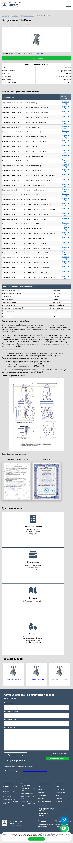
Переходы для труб (9, 799)
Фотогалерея (59, 790)
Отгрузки (58, 798)
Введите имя (9, 703)
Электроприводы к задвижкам (44, 802)
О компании (59, 784)
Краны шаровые (43, 784)
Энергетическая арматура (43, 815)
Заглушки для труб (27, 801)
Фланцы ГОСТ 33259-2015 (28, 797)
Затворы (41, 790)
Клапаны (41, 787)
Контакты (58, 801)
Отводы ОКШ (7, 796)
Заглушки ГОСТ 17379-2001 (28, 805)
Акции (57, 796)
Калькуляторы (60, 793)
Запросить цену (65, 103)
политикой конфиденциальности (49, 835)
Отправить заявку (57, 758)
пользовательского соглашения (35, 771)
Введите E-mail (10, 719)
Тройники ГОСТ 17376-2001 (28, 790)
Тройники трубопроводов (26, 785)
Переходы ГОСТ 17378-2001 (11, 803)
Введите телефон (11, 711)
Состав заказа (9, 728)
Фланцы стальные (27, 794)
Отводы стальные (9, 784)
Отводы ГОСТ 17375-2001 (10, 788)
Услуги (57, 787)
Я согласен (36, 839)
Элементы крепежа (44, 806)
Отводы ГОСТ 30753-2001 (10, 793)
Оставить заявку (36, 58)
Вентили (41, 793)
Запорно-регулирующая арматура (46, 810)
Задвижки (42, 796)
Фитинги (41, 798)
